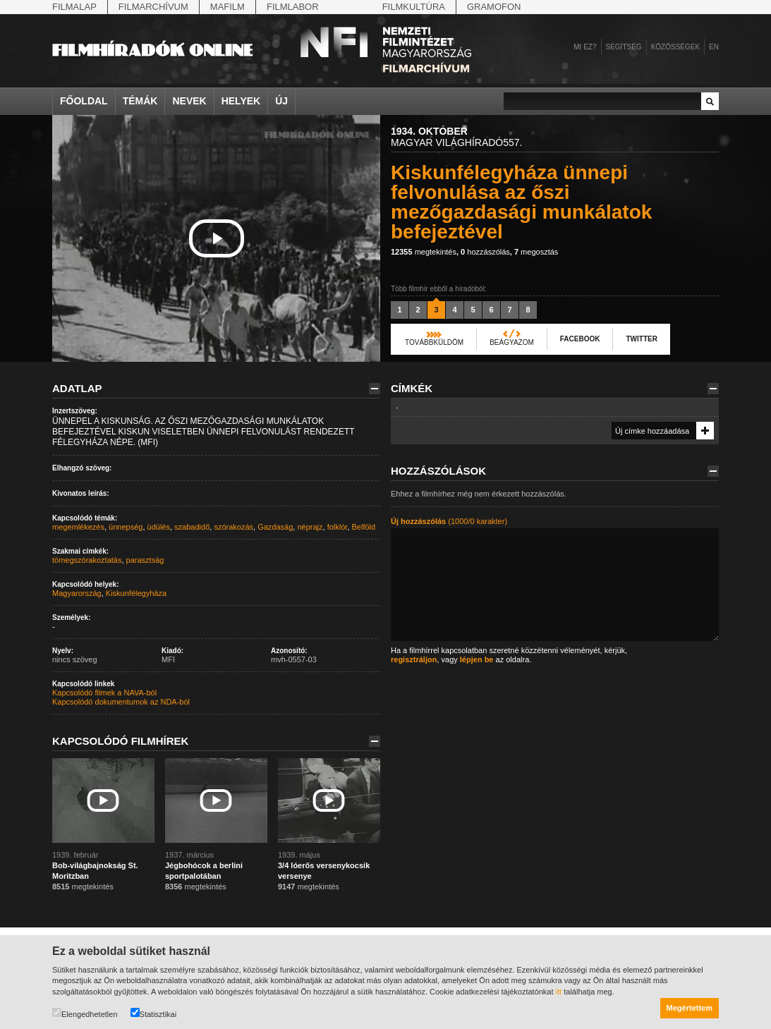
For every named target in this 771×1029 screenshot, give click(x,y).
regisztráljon (414, 659)
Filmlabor (293, 6)
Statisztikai (153, 1013)
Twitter (641, 339)
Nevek (189, 100)
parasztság (145, 560)
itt (559, 991)
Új (281, 100)
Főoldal (84, 100)
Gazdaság (275, 527)
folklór (337, 527)
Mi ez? (584, 47)
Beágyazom (512, 342)
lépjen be (477, 659)
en (714, 47)
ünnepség (125, 527)
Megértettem (689, 1008)
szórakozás (233, 527)
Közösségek (675, 47)
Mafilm (227, 6)
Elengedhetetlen (85, 1013)
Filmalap (74, 6)
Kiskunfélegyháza (136, 593)
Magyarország (77, 593)
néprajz (309, 527)
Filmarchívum (153, 6)
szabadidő (192, 527)
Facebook (580, 339)
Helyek (241, 100)
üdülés (158, 527)
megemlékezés (78, 527)
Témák (140, 100)
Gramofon (494, 6)
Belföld (364, 527)
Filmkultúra (413, 6)
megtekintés (423, 252)
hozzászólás (485, 252)
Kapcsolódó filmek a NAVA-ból (104, 692)
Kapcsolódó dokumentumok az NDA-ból (121, 702)
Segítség (624, 47)
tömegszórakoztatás (86, 560)
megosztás (536, 252)
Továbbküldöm (434, 342)
